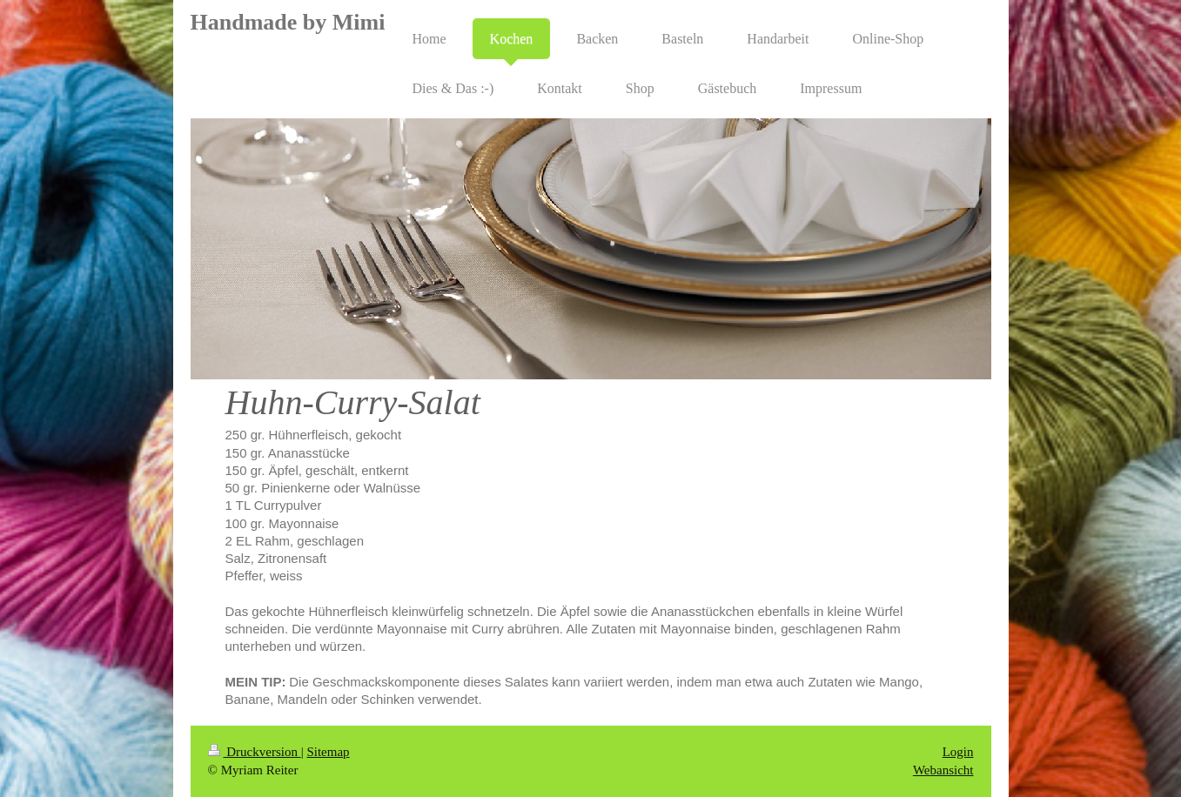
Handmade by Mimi (288, 22)
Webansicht (943, 770)
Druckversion (254, 752)
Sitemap (327, 752)
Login (958, 752)
